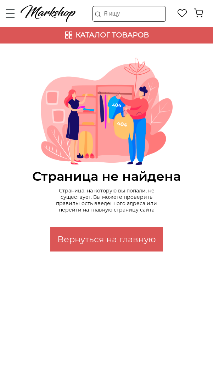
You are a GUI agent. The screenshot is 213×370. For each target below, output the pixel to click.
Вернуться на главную (106, 239)
